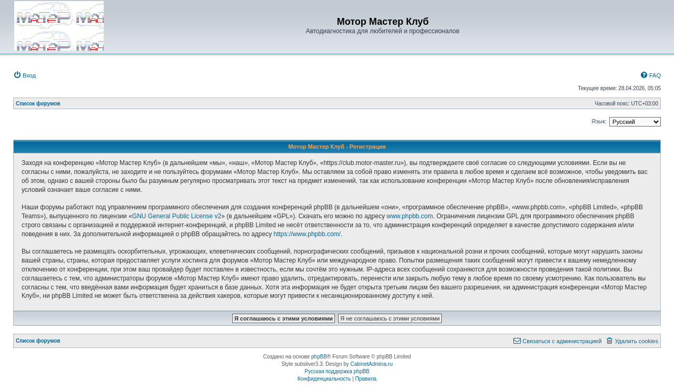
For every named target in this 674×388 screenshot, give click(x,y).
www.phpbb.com (409, 216)
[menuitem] (24, 75)
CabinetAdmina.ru (372, 364)
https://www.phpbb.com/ (307, 234)
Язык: (599, 121)
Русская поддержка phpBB (336, 371)
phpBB (319, 357)
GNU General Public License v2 (176, 216)
